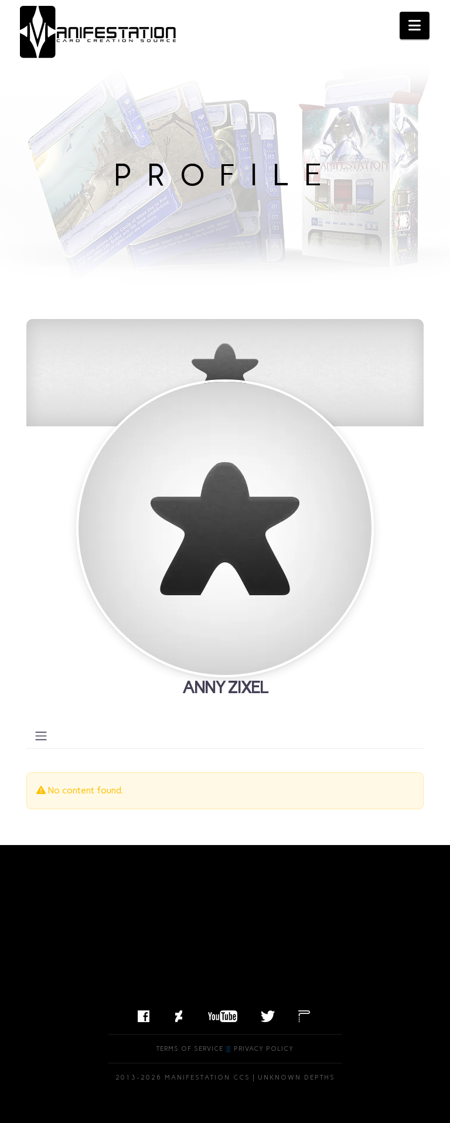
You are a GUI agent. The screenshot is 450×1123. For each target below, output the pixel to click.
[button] (414, 25)
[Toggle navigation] (41, 736)
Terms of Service (189, 1049)
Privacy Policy (264, 1049)
